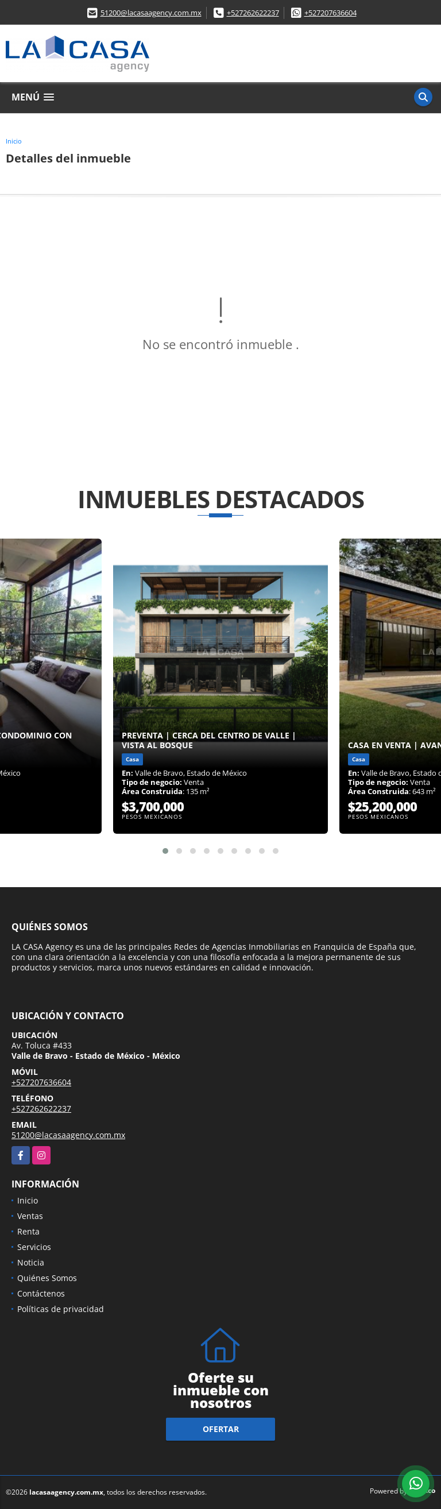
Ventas (30, 1215)
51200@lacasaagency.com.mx (151, 12)
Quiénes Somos (47, 1277)
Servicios (34, 1246)
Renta (28, 1231)
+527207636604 (330, 12)
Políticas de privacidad (60, 1308)
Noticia (30, 1262)
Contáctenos (41, 1293)
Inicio (14, 141)
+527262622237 (253, 12)
